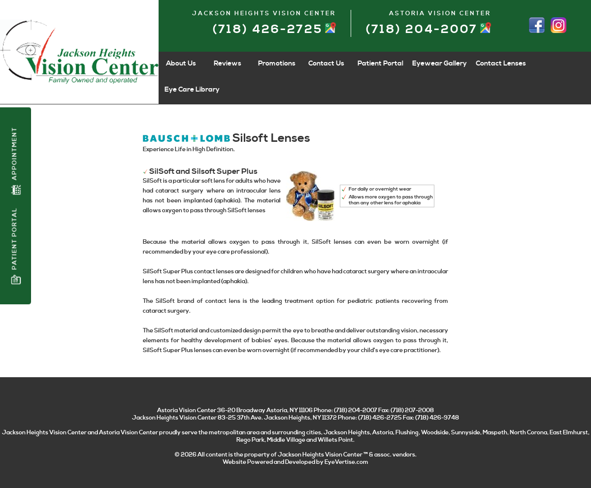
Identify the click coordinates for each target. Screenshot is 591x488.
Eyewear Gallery (439, 63)
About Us (181, 63)
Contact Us (326, 63)
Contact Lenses (501, 63)
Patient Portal (16, 246)
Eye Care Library (192, 89)
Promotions (277, 63)
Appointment (16, 161)
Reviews (227, 63)
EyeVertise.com (346, 462)
